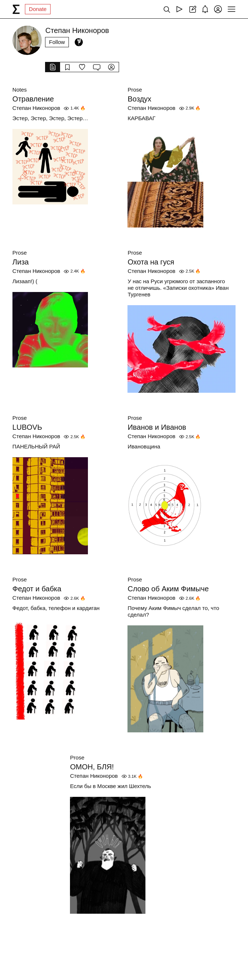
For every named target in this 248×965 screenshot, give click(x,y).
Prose (134, 89)
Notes (19, 89)
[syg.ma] (16, 9)
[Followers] (79, 42)
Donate (38, 9)
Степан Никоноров (36, 108)
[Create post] (192, 9)
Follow (57, 42)
